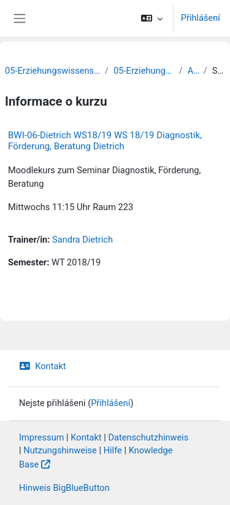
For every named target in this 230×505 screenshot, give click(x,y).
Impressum (41, 437)
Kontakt (42, 366)
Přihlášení (200, 17)
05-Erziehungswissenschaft (143, 70)
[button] (151, 18)
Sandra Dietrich (82, 239)
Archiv (193, 70)
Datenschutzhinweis (148, 437)
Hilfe (113, 450)
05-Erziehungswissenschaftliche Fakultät (52, 70)
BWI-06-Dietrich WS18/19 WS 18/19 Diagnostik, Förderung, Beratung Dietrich (105, 141)
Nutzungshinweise (60, 450)
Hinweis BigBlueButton (64, 487)
